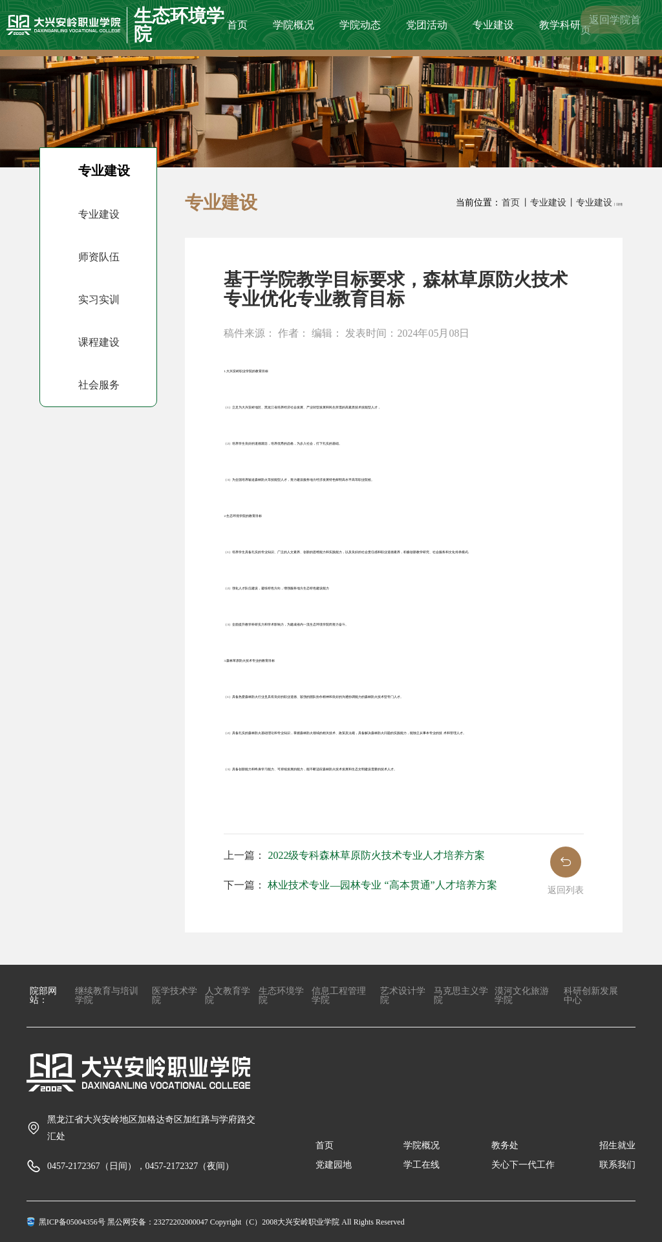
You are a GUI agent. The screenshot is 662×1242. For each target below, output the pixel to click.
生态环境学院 (281, 995)
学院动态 (360, 24)
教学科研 (560, 24)
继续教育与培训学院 (106, 995)
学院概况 (293, 24)
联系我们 (617, 1165)
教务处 (504, 1145)
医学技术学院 (174, 995)
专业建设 (493, 24)
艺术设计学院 (402, 995)
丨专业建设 (543, 202)
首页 (237, 24)
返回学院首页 (611, 25)
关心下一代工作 (523, 1165)
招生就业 (617, 1145)
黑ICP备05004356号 (72, 1221)
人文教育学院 (227, 995)
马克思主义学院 (461, 995)
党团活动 (426, 24)
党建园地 (333, 1165)
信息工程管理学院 (339, 995)
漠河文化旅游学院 (522, 995)
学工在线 (421, 1165)
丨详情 (618, 204)
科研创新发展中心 (591, 995)
